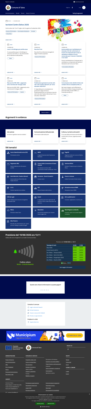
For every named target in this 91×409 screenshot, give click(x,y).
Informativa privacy (50, 385)
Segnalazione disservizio (31, 385)
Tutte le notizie (45, 112)
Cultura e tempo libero (31, 362)
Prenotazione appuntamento (32, 383)
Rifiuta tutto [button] (51, 403)
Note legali (48, 388)
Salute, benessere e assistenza (53, 368)
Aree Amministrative (10, 362)
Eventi (67, 374)
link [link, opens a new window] (58, 400)
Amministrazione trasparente (52, 383)
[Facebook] (71, 7)
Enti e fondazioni (9, 367)
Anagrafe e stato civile (31, 360)
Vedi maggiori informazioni (66, 267)
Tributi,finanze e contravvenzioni (53, 364)
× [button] (89, 394)
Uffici (7, 365)
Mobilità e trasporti (30, 376)
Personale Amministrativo (12, 372)
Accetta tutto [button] (40, 403)
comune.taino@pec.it (13, 392)
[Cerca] (83, 7)
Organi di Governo (10, 360)
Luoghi (67, 371)
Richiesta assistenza (30, 390)
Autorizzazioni (49, 371)
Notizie (67, 360)
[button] (45, 406)
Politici (7, 369)
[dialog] (45, 401)
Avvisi (9, 21)
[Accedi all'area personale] (78, 1)
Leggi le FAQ (28, 388)
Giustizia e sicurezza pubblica (52, 361)
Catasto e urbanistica (30, 371)
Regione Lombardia (10, 2)
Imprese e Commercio (31, 367)
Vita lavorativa (29, 365)
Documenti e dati (9, 374)
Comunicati (68, 362)
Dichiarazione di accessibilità (52, 390)
